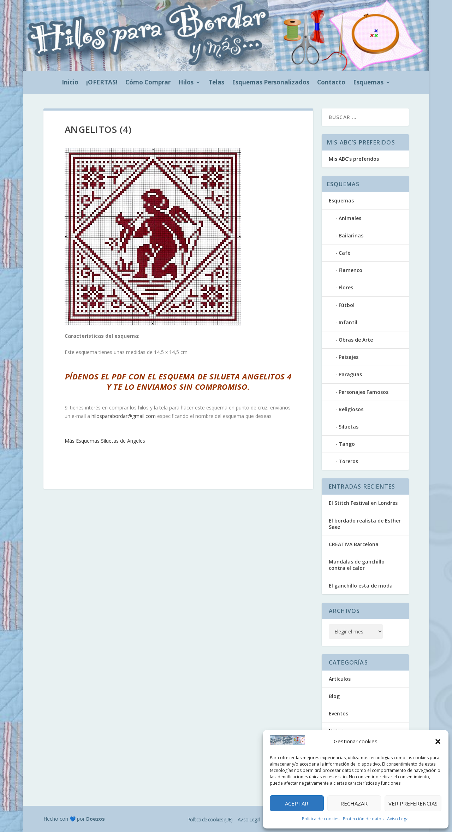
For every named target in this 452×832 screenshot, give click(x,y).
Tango (347, 444)
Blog (334, 696)
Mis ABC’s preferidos (354, 158)
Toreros (348, 461)
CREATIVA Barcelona (354, 544)
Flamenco (350, 270)
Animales (350, 218)
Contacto (331, 83)
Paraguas (350, 374)
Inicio (70, 83)
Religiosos (351, 409)
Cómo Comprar (148, 83)
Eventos (338, 713)
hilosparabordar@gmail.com (123, 416)
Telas (216, 83)
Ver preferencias (413, 803)
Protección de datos (363, 819)
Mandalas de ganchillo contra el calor (357, 564)
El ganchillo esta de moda (361, 585)
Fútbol (347, 305)
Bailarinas (351, 235)
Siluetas (348, 426)
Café (344, 252)
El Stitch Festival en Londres (363, 503)
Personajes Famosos (363, 392)
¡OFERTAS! (102, 83)
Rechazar (354, 803)
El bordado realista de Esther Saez (365, 523)
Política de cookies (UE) (209, 819)
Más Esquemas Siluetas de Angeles (105, 440)
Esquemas (368, 83)
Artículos (340, 678)
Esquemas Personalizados (270, 83)
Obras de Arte (356, 339)
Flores (346, 287)
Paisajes (348, 357)
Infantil (348, 322)
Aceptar (296, 803)
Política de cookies (320, 819)
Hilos (186, 83)
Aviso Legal (398, 819)
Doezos (95, 818)
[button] (437, 741)
